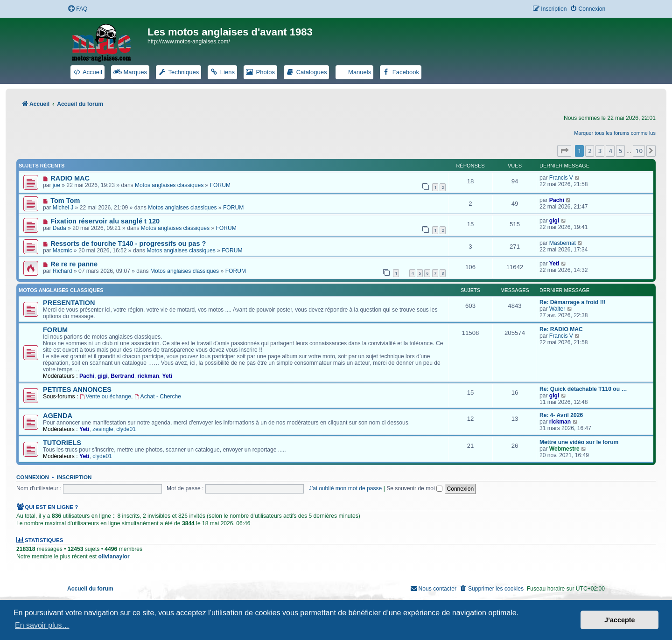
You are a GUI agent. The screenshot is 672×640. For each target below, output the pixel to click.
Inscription (74, 477)
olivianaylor (113, 556)
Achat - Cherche (157, 396)
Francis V (561, 177)
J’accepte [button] (619, 620)
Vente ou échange (105, 396)
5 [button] (620, 150)
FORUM (220, 185)
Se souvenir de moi (414, 488)
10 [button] (639, 150)
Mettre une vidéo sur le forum (578, 442)
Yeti (554, 263)
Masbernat (562, 243)
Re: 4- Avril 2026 (561, 415)
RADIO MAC (70, 178)
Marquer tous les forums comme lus (615, 133)
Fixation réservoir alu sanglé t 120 (105, 221)
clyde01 (126, 429)
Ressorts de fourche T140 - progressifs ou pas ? (128, 243)
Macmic (62, 250)
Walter (557, 309)
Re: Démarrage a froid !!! (572, 302)
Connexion (32, 477)
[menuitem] (77, 9)
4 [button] (610, 150)
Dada (59, 228)
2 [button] (589, 150)
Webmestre (564, 448)
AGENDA (57, 415)
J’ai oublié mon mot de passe (345, 488)
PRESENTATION (69, 302)
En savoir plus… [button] (42, 625)
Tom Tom (65, 200)
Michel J (63, 207)
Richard (62, 271)
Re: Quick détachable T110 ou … (583, 389)
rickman (148, 376)
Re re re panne (74, 264)
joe (56, 185)
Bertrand (122, 376)
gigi (554, 220)
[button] (564, 150)
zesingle (102, 429)
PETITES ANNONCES (77, 389)
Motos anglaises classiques (169, 185)
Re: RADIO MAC (561, 329)
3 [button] (600, 150)
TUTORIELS (62, 442)
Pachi (556, 200)
